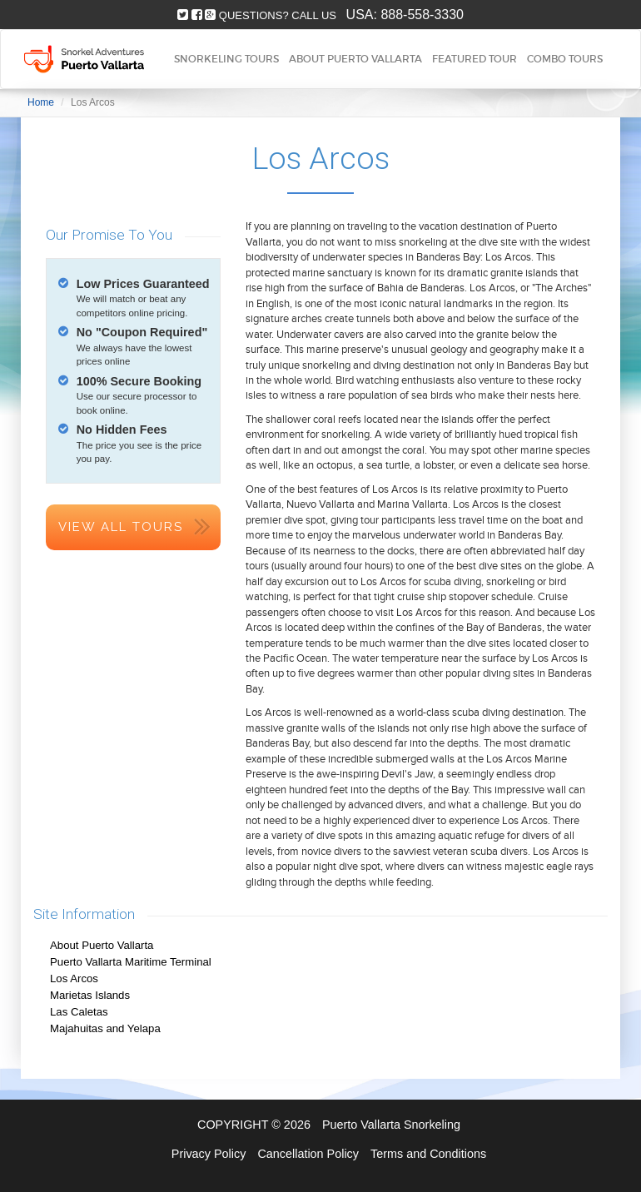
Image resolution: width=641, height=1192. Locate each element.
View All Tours (120, 526)
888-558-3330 (422, 14)
